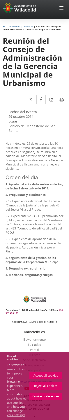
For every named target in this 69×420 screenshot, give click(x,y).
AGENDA (28, 26)
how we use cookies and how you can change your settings (16, 406)
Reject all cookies (46, 386)
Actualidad (14, 26)
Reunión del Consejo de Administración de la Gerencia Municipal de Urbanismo (32, 28)
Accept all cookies (45, 376)
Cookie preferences (45, 396)
